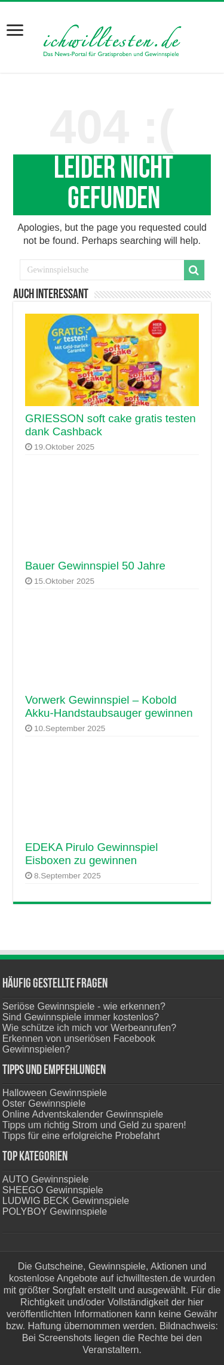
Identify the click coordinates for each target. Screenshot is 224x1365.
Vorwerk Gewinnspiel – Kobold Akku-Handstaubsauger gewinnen (109, 706)
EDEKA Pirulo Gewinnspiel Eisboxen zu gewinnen (91, 853)
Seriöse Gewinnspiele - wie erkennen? (83, 1006)
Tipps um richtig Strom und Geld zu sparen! (94, 1125)
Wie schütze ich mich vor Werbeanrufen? (89, 1028)
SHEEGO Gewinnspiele (52, 1190)
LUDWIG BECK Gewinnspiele (66, 1201)
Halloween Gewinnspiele (54, 1093)
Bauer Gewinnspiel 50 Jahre (95, 565)
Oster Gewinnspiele (44, 1103)
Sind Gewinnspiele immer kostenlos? (80, 1017)
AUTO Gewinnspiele (45, 1179)
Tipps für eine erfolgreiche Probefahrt (81, 1136)
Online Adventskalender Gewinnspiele (83, 1114)
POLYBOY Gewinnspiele (55, 1211)
